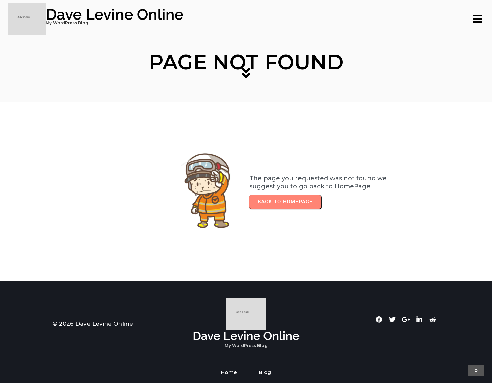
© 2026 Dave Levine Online (92, 323)
